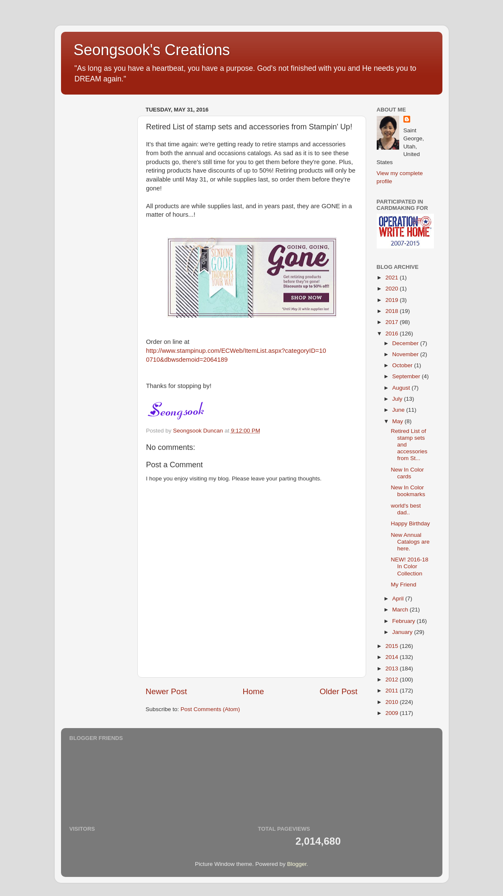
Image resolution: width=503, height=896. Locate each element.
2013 (392, 668)
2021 (392, 277)
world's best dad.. (406, 509)
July (398, 399)
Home (253, 691)
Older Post (338, 691)
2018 (392, 311)
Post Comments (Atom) (210, 709)
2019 (392, 300)
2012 (392, 679)
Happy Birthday (410, 523)
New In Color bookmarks (408, 490)
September (407, 376)
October (403, 365)
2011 (392, 690)
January (403, 632)
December (406, 343)
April (399, 598)
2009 (392, 713)
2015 (392, 646)
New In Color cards (407, 473)
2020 (392, 288)
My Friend (403, 584)
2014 (392, 657)
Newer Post (166, 691)
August (402, 388)
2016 (392, 333)
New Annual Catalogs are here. (410, 542)
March (401, 609)
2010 (392, 702)
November (406, 354)
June (399, 410)
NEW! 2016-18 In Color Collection (409, 566)
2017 (392, 322)
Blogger (297, 864)
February (404, 621)
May (398, 421)
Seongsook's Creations (152, 50)
